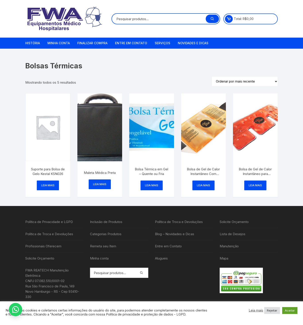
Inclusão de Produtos (106, 222)
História (32, 43)
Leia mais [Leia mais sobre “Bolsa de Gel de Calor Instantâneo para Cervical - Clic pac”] (255, 185)
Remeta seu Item (103, 246)
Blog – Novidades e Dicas (174, 234)
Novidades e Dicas (193, 43)
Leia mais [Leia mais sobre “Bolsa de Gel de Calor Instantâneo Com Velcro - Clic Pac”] (203, 185)
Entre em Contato (131, 43)
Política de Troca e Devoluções (49, 234)
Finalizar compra (92, 43)
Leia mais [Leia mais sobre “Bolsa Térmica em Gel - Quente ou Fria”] (151, 185)
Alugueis (161, 258)
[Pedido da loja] (244, 81)
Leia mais (256, 310)
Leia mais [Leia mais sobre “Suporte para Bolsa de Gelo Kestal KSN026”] (48, 185)
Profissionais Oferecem (43, 246)
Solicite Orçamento (39, 258)
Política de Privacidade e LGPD (49, 222)
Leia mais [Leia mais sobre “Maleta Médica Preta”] (99, 184)
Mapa (224, 258)
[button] (15, 309)
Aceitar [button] (290, 310)
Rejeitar (272, 310)
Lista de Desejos (232, 234)
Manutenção (229, 246)
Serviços (162, 43)
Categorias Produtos (105, 234)
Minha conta (58, 43)
